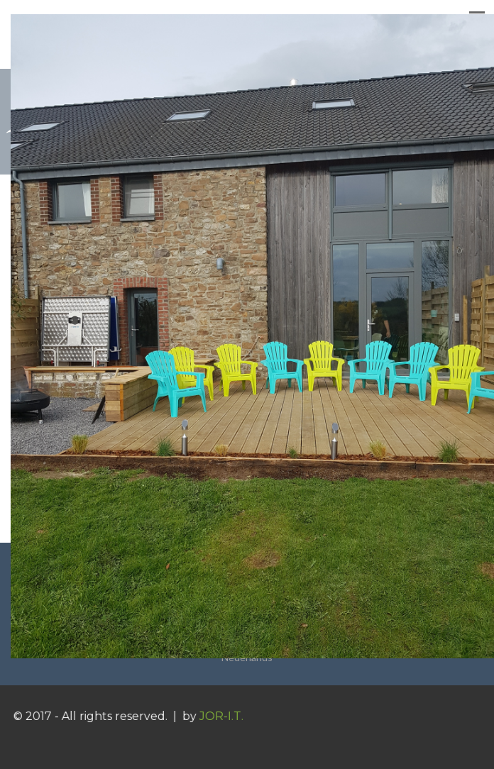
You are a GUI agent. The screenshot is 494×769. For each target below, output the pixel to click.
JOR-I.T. (226, 716)
